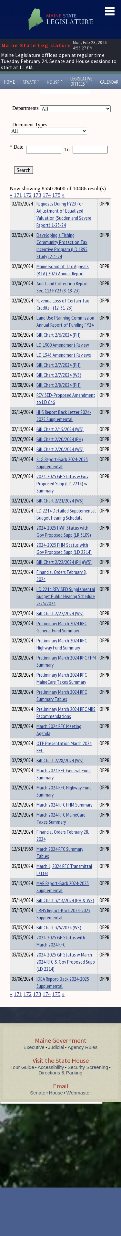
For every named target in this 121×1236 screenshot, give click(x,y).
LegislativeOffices (81, 81)
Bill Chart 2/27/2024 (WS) (60, 625)
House (54, 82)
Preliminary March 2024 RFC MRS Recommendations (66, 724)
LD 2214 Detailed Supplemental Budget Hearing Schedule (66, 526)
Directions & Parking (61, 1084)
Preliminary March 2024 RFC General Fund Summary (61, 638)
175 (56, 195)
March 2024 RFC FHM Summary (64, 816)
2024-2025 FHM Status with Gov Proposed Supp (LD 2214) (64, 560)
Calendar (109, 81)
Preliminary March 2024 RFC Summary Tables (61, 707)
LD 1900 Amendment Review (62, 356)
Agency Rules (83, 1059)
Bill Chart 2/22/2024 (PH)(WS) (64, 573)
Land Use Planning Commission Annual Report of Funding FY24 (65, 333)
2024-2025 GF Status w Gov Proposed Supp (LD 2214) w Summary (62, 495)
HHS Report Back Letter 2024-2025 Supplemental (63, 427)
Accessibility (51, 1079)
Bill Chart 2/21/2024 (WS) (60, 512)
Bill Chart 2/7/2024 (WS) (58, 386)
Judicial (56, 1059)
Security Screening (87, 1079)
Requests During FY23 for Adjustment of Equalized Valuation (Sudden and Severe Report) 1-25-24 (63, 226)
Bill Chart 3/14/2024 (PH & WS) (65, 911)
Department (46, 202)
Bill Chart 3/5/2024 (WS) (58, 939)
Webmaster (78, 1104)
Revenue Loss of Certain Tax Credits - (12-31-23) (62, 316)
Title (15, 202)
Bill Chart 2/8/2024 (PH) (58, 396)
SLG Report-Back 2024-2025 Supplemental (62, 474)
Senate (31, 82)
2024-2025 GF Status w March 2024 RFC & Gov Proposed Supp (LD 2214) (65, 973)
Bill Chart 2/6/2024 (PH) (58, 346)
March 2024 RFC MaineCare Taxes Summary (61, 830)
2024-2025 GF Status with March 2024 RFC (60, 952)
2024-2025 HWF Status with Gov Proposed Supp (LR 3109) (63, 543)
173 (37, 195)
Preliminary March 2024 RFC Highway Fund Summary (61, 656)
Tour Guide (22, 1079)
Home (9, 81)
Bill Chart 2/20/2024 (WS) (60, 460)
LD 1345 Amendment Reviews (63, 366)
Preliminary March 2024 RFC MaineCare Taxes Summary (61, 690)
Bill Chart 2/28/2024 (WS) (60, 772)
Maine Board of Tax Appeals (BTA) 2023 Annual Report (62, 281)
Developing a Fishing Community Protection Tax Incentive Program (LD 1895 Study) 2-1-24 (61, 257)
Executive (34, 1059)
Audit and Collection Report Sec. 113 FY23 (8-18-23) (62, 298)
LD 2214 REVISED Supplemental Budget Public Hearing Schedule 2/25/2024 (65, 607)
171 (18, 195)
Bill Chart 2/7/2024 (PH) (58, 376)
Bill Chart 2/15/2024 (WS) (60, 440)
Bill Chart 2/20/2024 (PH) (59, 450)
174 (47, 195)
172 (28, 195)
